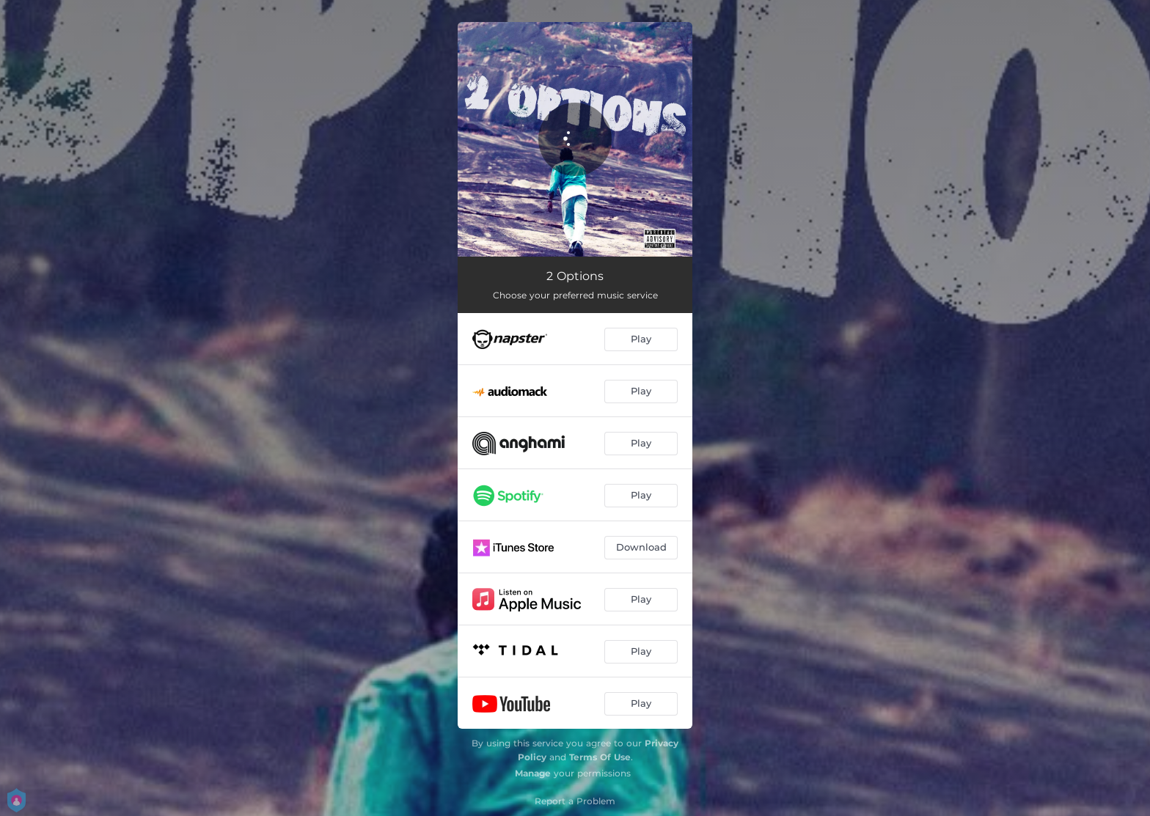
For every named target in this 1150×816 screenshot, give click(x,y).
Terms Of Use (600, 756)
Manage (533, 773)
